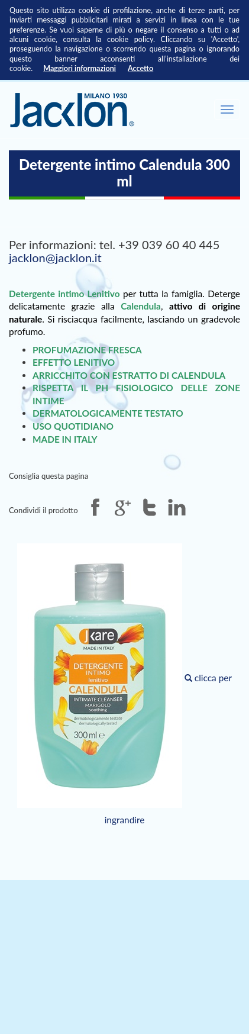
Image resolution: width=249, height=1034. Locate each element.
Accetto (140, 68)
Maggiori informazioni (79, 68)
